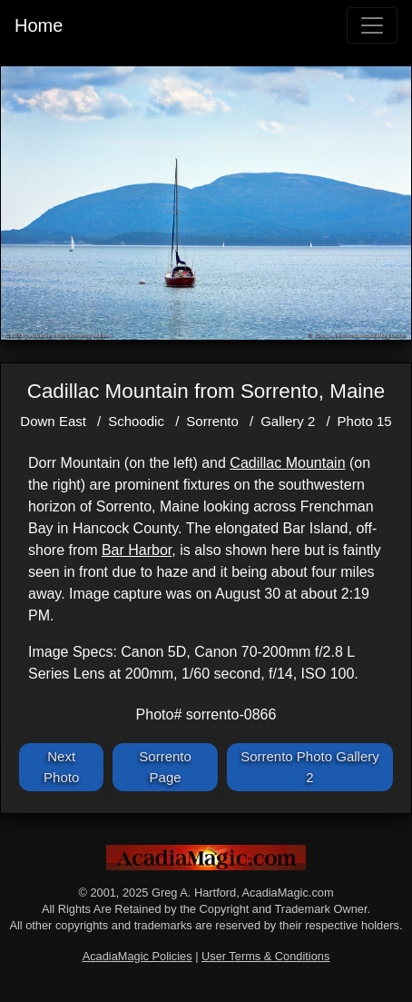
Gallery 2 (287, 421)
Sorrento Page (165, 767)
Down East (53, 421)
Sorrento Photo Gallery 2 (309, 767)
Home (39, 25)
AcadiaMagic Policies (137, 956)
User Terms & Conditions (265, 956)
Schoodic (136, 421)
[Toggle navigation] (372, 25)
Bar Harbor (137, 550)
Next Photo (61, 767)
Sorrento (212, 421)
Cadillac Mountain (287, 463)
